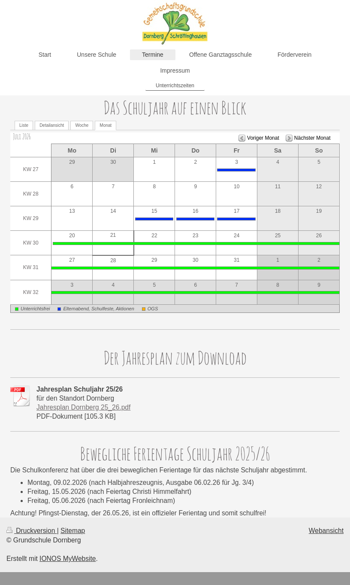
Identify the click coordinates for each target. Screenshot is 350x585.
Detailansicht (51, 125)
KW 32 (31, 292)
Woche (81, 125)
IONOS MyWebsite (67, 558)
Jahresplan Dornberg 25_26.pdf (83, 407)
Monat (106, 125)
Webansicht (326, 530)
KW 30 (31, 243)
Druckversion (31, 530)
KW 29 (31, 218)
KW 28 (31, 194)
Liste (23, 125)
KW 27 (31, 169)
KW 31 (31, 267)
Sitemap (72, 530)
